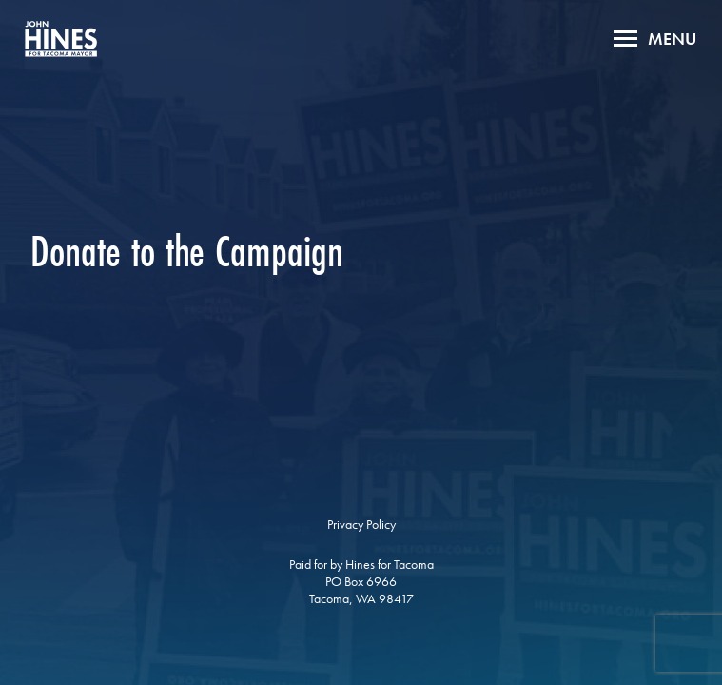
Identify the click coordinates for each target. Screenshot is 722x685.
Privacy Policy (361, 524)
